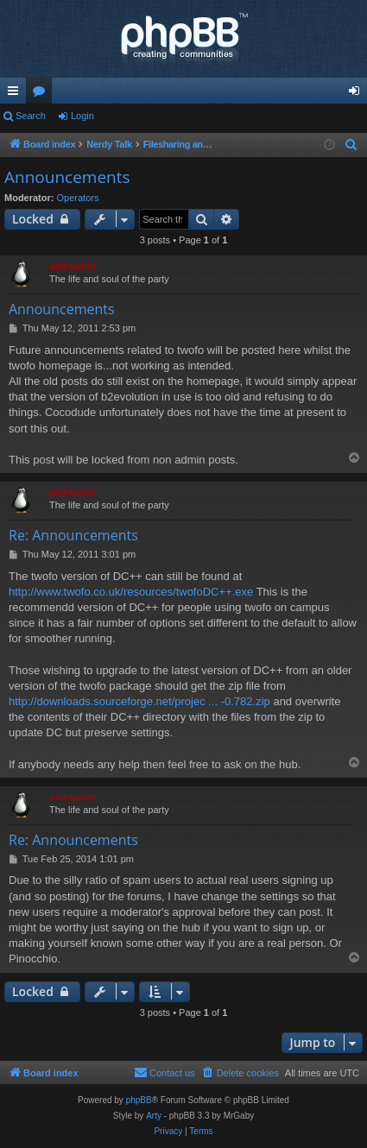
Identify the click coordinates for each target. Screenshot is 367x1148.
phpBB (139, 1100)
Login (82, 115)
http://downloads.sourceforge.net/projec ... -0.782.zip (139, 701)
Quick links (16, 94)
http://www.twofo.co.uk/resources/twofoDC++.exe (131, 591)
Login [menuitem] (358, 94)
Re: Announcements (73, 535)
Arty (153, 1115)
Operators (78, 197)
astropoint (72, 266)
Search (31, 115)
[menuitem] (351, 145)
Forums (42, 94)
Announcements (67, 177)
